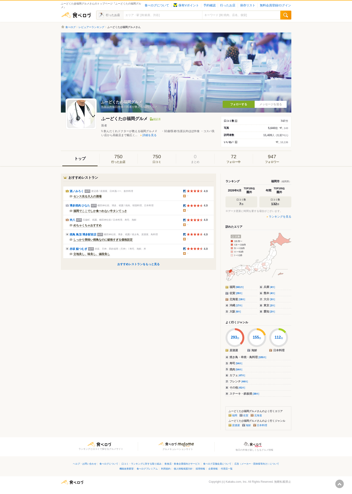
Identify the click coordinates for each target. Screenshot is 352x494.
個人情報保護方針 (183, 468)
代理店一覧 (227, 468)
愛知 (269, 311)
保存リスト (247, 5)
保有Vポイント (186, 5)
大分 (269, 299)
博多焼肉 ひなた (80, 205)
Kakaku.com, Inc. (236, 481)
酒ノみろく (77, 191)
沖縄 (235, 305)
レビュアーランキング (91, 27)
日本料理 (262, 425)
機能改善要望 (126, 468)
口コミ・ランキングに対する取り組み (142, 463)
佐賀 (235, 293)
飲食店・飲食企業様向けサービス (182, 463)
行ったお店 (227, 5)
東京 (269, 305)
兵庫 (269, 287)
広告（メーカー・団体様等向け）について (256, 463)
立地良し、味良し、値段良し (91, 254)
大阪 (235, 311)
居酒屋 (236, 425)
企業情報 (213, 468)
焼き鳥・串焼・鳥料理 (247, 357)
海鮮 (248, 425)
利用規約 (165, 468)
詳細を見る (149, 135)
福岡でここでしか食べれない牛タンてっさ (100, 211)
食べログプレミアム (147, 468)
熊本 (269, 293)
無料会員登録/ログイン (275, 5)
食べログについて (157, 5)
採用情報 (200, 468)
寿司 (235, 363)
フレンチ (238, 381)
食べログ (76, 15)
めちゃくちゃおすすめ (87, 225)
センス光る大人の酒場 (87, 196)
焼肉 (235, 369)
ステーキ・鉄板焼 (244, 393)
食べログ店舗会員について (217, 463)
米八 (72, 220)
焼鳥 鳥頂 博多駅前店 (83, 234)
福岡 (236, 287)
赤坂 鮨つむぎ (78, 249)
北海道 (237, 299)
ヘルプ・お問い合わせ (84, 463)
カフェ (237, 375)
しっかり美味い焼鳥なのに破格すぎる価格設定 (103, 239)
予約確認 (209, 5)
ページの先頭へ (339, 484)
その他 (237, 387)
